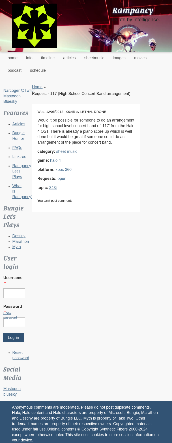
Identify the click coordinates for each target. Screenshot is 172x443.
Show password (10, 315)
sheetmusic (94, 58)
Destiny (19, 236)
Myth (16, 247)
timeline (48, 58)
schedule (38, 70)
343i (53, 187)
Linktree (19, 156)
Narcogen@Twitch (19, 90)
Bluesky (10, 101)
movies (140, 58)
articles (69, 58)
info (29, 58)
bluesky (10, 394)
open (62, 178)
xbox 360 (63, 169)
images (119, 58)
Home (37, 87)
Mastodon (12, 96)
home (12, 58)
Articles (18, 124)
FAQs (17, 147)
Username (12, 280)
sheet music (66, 151)
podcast (15, 70)
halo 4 (55, 160)
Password (12, 309)
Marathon (20, 241)
